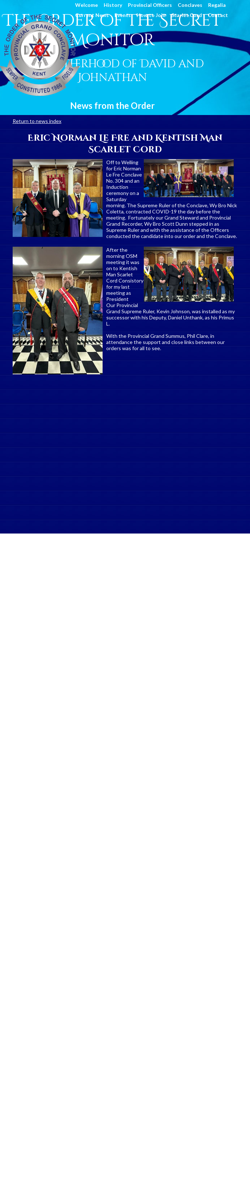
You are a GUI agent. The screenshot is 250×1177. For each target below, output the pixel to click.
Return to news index (37, 121)
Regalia (217, 5)
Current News (92, 15)
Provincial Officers (150, 5)
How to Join (151, 15)
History (113, 5)
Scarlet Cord (186, 15)
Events (123, 15)
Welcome (86, 5)
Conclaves (190, 5)
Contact (218, 15)
